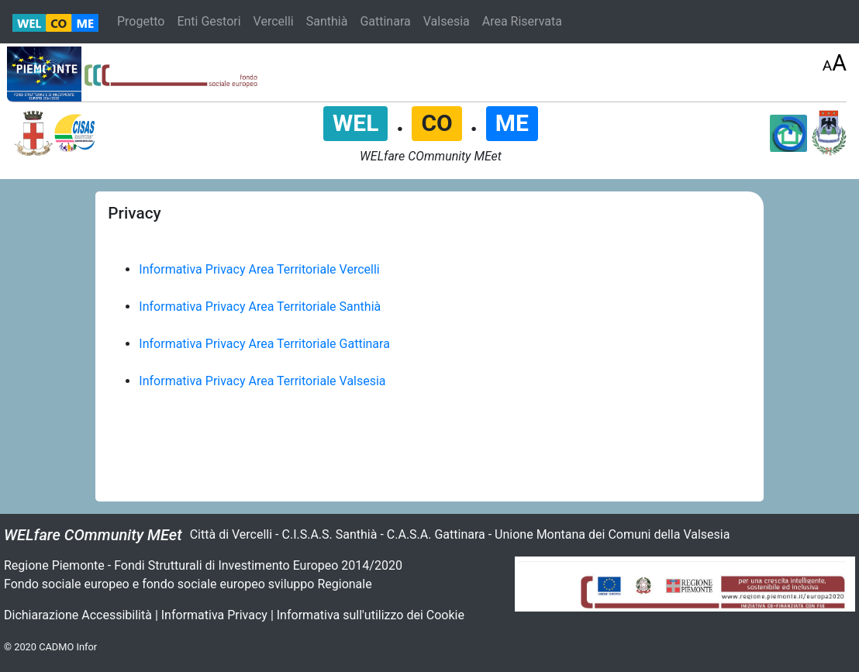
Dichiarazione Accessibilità (78, 615)
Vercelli (274, 21)
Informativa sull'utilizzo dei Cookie (370, 615)
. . (430, 121)
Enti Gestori (208, 21)
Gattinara (385, 21)
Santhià (327, 21)
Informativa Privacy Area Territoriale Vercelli (259, 269)
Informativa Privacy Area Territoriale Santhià (260, 306)
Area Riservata (522, 21)
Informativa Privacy (214, 615)
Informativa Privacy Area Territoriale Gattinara (264, 343)
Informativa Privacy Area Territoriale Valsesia (262, 381)
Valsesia (446, 21)
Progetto (140, 21)
